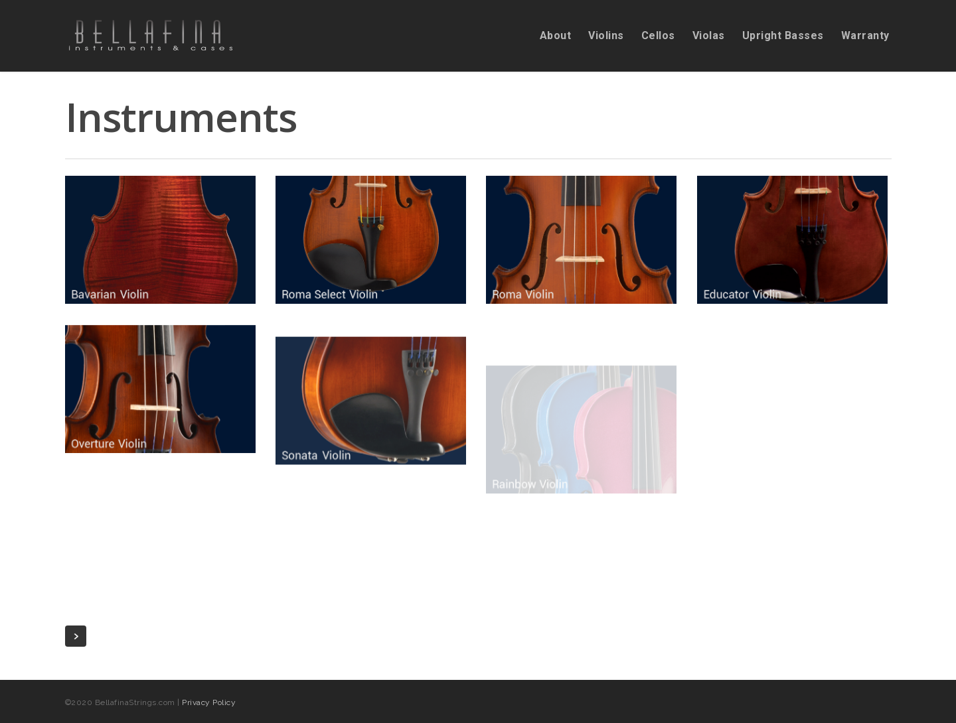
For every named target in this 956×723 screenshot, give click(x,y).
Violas (708, 36)
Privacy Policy (209, 702)
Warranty (865, 36)
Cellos (658, 36)
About (556, 36)
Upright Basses (783, 36)
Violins (606, 36)
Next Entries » (75, 636)
